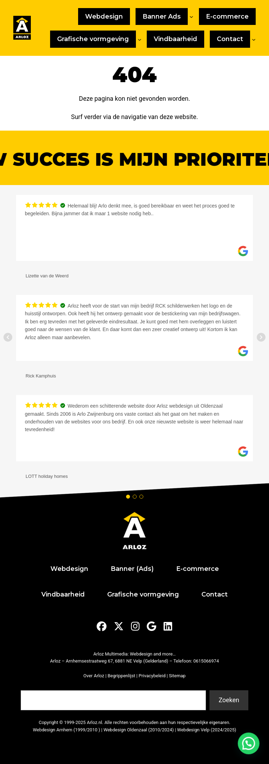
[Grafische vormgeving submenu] (140, 39)
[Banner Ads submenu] (191, 17)
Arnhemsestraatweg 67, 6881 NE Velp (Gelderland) (117, 661)
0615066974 (206, 661)
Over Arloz (93, 675)
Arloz (55, 661)
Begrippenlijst (121, 675)
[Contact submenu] (254, 39)
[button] (251, 749)
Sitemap (177, 675)
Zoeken (30, 686)
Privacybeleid (152, 675)
